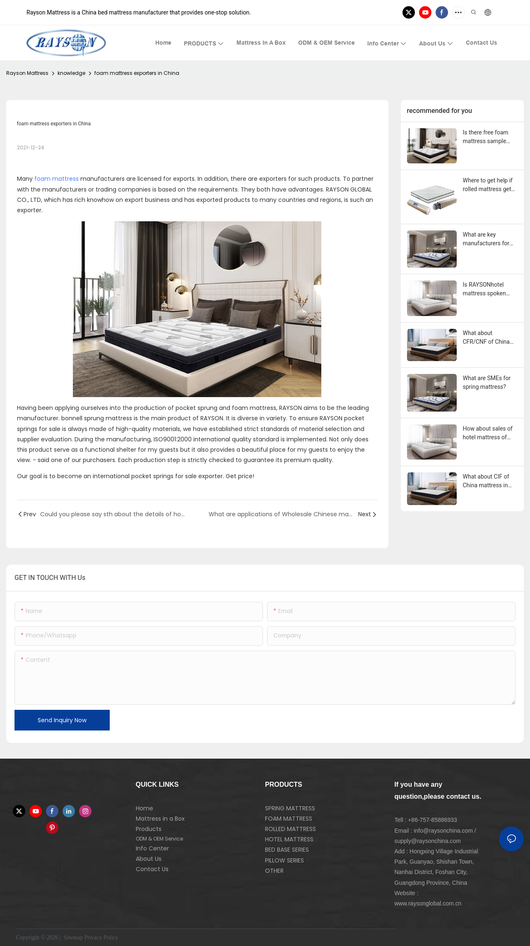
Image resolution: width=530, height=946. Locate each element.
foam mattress (56, 179)
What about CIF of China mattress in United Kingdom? (486, 481)
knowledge (71, 73)
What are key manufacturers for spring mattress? (486, 239)
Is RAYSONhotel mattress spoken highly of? (484, 289)
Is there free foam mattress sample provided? (485, 137)
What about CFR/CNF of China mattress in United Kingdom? (486, 338)
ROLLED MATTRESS (290, 829)
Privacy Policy (101, 937)
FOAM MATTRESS (288, 818)
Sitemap (73, 937)
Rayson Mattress (27, 73)
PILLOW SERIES (284, 860)
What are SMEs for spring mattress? (487, 382)
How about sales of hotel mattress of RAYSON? (488, 433)
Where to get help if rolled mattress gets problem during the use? (488, 185)
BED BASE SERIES (287, 849)
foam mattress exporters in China (136, 73)
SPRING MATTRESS (290, 808)
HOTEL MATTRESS (289, 839)
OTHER (274, 871)
